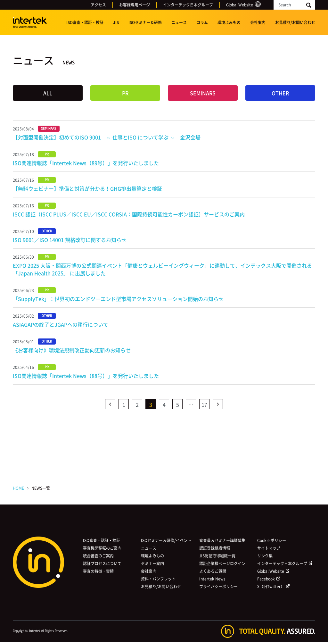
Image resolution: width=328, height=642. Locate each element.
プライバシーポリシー (218, 586)
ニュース (179, 22)
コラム (202, 22)
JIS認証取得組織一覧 (217, 556)
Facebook (266, 579)
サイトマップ (268, 548)
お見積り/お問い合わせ (295, 22)
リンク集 (265, 556)
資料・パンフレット (158, 579)
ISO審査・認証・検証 (84, 22)
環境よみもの (229, 22)
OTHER (280, 93)
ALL (47, 93)
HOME (18, 488)
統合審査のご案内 (98, 556)
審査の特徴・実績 (98, 571)
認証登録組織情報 (214, 548)
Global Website (239, 5)
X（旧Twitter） (270, 586)
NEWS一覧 (40, 488)
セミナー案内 (152, 563)
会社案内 (258, 22)
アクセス (98, 5)
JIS (116, 22)
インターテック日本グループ (188, 5)
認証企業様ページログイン (222, 563)
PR (125, 93)
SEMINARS (203, 93)
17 (204, 404)
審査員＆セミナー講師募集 (222, 540)
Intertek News (212, 579)
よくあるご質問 (212, 571)
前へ (110, 404)
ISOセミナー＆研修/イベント (166, 540)
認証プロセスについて (102, 563)
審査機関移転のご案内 (102, 548)
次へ (218, 404)
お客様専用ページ (134, 5)
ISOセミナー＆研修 (145, 22)
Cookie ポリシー (271, 540)
